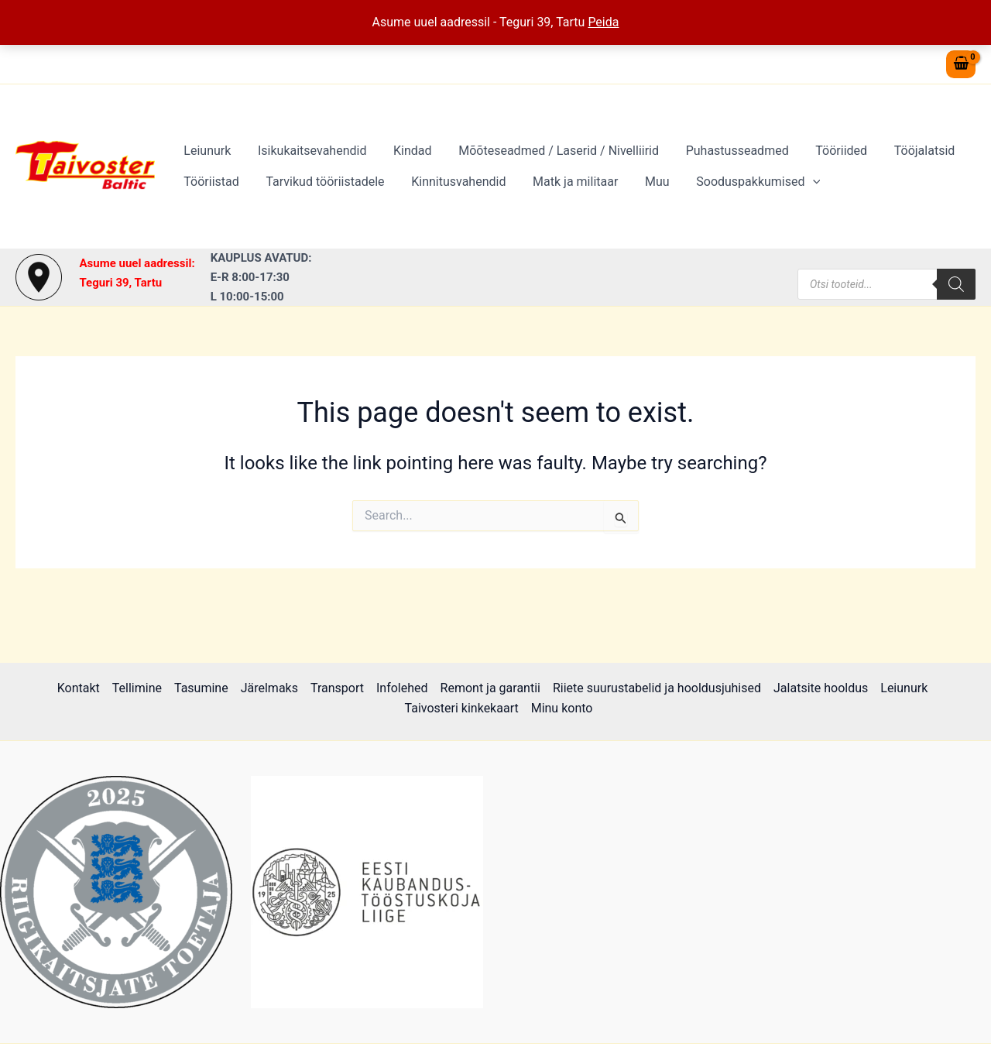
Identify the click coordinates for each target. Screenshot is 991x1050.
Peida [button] (603, 22)
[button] (801, 181)
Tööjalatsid (910, 150)
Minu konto (562, 708)
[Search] (956, 284)
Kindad (407, 150)
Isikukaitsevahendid (309, 150)
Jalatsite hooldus (820, 688)
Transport (337, 688)
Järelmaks (269, 688)
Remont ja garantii (490, 688)
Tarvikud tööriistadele (321, 181)
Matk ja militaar (568, 181)
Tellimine (137, 688)
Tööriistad (210, 181)
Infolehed (402, 688)
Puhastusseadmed (728, 150)
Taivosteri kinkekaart (462, 708)
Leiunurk (206, 150)
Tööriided (830, 150)
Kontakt (78, 688)
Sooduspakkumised (747, 181)
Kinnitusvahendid (453, 181)
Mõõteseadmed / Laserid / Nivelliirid (551, 150)
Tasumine (201, 688)
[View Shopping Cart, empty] (961, 64)
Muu (648, 181)
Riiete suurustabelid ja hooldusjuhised (657, 688)
